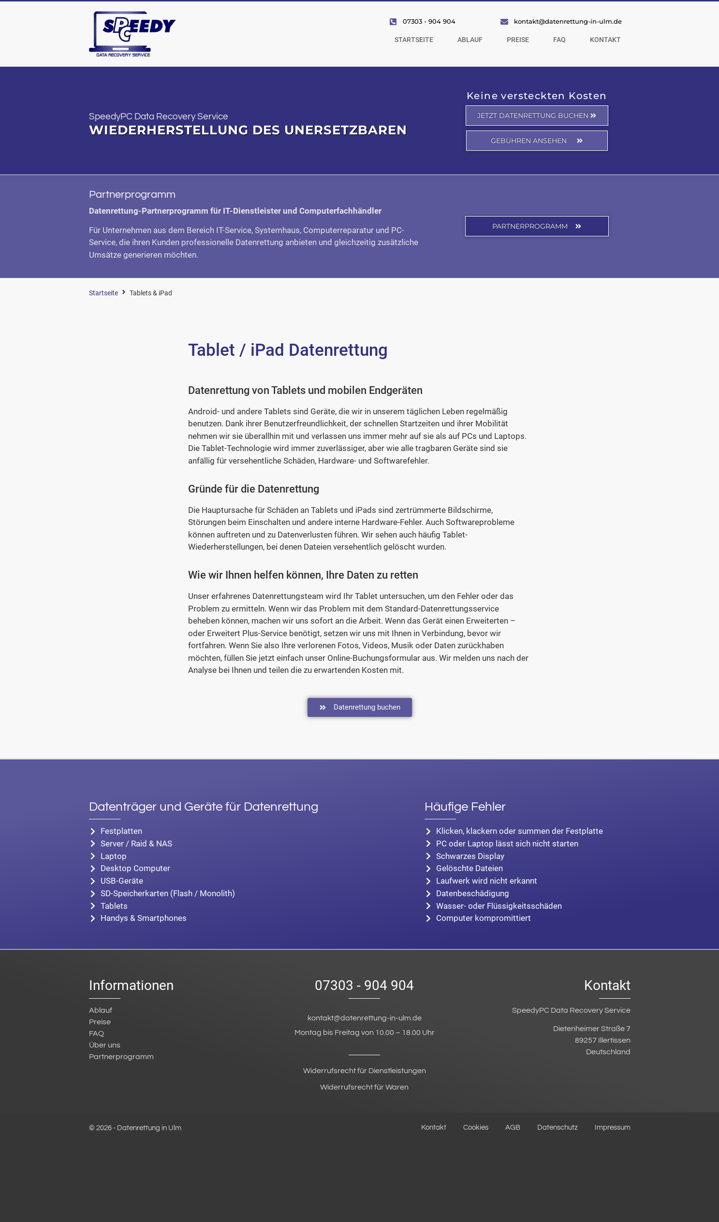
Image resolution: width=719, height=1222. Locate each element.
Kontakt (605, 40)
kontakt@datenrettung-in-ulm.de (365, 1017)
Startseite (414, 40)
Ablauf (470, 40)
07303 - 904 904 (364, 984)
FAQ (559, 40)
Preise (518, 40)
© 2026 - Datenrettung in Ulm (135, 1127)
